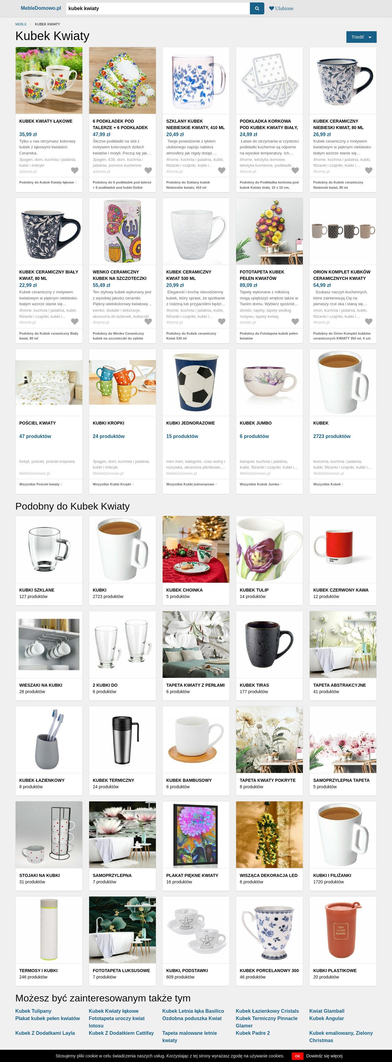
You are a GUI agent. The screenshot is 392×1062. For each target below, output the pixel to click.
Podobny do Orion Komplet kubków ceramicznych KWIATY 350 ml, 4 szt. (342, 336)
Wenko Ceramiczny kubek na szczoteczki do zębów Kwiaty (119, 278)
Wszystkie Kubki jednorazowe (190, 484)
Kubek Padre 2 (253, 1033)
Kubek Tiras (254, 685)
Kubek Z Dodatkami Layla (45, 1033)
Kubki (99, 590)
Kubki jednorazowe (190, 423)
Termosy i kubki (38, 970)
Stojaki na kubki (39, 875)
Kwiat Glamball (327, 1011)
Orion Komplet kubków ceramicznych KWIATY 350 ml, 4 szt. (342, 278)
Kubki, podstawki (187, 970)
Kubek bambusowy (189, 780)
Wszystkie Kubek (327, 484)
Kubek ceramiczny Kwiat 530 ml (188, 275)
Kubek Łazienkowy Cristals (267, 1011)
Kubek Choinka (184, 590)
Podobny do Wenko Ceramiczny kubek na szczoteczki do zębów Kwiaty (118, 338)
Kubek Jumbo (256, 423)
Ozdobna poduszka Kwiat (192, 1018)
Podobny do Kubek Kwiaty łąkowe (46, 182)
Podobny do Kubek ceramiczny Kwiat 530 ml (191, 336)
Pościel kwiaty (37, 423)
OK (297, 1056)
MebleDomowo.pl (41, 8)
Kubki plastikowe (335, 970)
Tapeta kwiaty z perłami (195, 685)
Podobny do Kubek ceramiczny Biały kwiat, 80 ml (48, 336)
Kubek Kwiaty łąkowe (46, 121)
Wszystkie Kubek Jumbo (259, 484)
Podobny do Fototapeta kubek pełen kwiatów (269, 336)
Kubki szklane (36, 590)
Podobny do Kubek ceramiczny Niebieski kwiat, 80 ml (338, 184)
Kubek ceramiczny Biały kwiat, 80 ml (48, 275)
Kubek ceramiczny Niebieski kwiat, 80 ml (338, 124)
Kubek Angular (326, 1018)
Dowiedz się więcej (324, 1055)
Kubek (321, 423)
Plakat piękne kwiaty (192, 875)
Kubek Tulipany (33, 1011)
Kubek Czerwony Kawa (341, 590)
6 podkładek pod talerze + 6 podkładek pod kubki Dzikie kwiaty (121, 127)
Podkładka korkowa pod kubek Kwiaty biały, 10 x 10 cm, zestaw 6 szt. (269, 127)
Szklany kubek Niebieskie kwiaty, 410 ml (195, 124)
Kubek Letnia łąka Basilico (193, 1011)
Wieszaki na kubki (40, 685)
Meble (21, 24)
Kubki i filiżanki (332, 875)
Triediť (358, 37)
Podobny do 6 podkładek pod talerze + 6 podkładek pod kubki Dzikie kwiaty (122, 187)
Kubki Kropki (108, 423)
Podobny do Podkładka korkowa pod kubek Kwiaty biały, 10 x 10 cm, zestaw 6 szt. (269, 187)
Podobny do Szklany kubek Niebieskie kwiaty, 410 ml (188, 184)
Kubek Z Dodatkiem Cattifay (121, 1033)
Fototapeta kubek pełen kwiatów (262, 275)
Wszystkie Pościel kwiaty (39, 484)
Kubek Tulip (254, 590)
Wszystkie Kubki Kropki (112, 484)
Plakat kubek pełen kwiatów (47, 1018)
